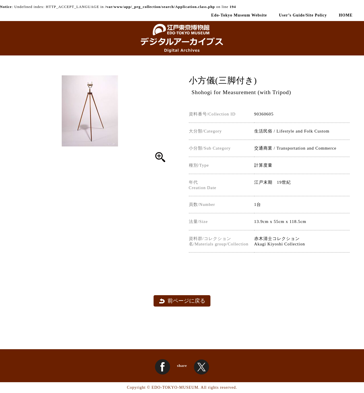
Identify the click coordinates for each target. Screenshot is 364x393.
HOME (346, 15)
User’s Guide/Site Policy (303, 15)
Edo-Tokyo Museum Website (239, 15)
